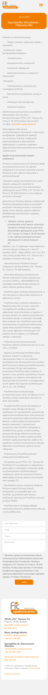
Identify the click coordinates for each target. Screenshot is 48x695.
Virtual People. (34, 668)
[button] (43, 5)
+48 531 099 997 (12, 638)
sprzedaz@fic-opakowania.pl (18, 648)
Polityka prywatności (12, 674)
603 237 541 (10, 660)
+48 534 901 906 (12, 652)
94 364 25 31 (10, 628)
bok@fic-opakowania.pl (15, 635)
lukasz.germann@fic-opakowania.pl (21, 656)
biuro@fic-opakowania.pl (24, 124)
